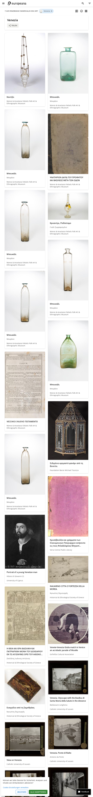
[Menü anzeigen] (3, 3)
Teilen (13, 25)
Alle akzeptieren (38, 792)
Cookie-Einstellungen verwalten (16, 787)
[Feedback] (83, 792)
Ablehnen (21, 792)
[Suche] (82, 3)
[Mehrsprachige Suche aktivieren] (76, 11)
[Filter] (89, 3)
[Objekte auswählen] (81, 11)
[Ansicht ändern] (86, 11)
